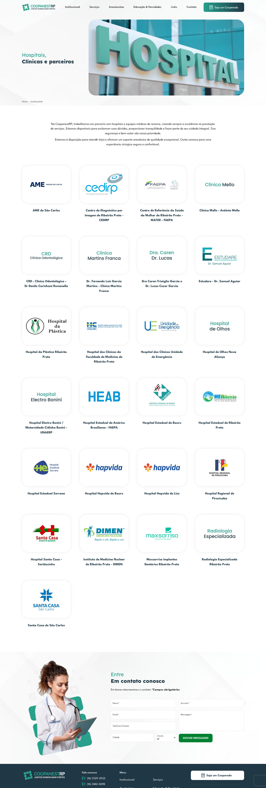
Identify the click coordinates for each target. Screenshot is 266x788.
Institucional (72, 7)
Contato (192, 7)
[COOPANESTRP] (39, 7)
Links (174, 7)
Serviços (94, 7)
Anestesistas (116, 7)
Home (25, 102)
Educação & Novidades (147, 7)
